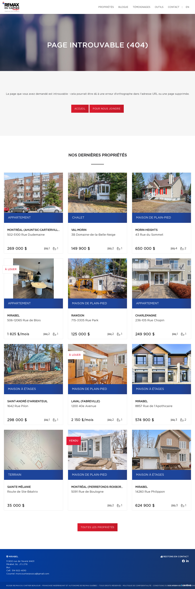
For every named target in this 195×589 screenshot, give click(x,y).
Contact (173, 7)
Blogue (123, 7)
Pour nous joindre (107, 109)
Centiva (186, 585)
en (187, 7)
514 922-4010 (19, 571)
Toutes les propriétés (97, 527)
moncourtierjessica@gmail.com (32, 574)
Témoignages (141, 7)
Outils (159, 7)
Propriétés (106, 7)
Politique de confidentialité (137, 585)
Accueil (79, 109)
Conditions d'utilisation (165, 585)
